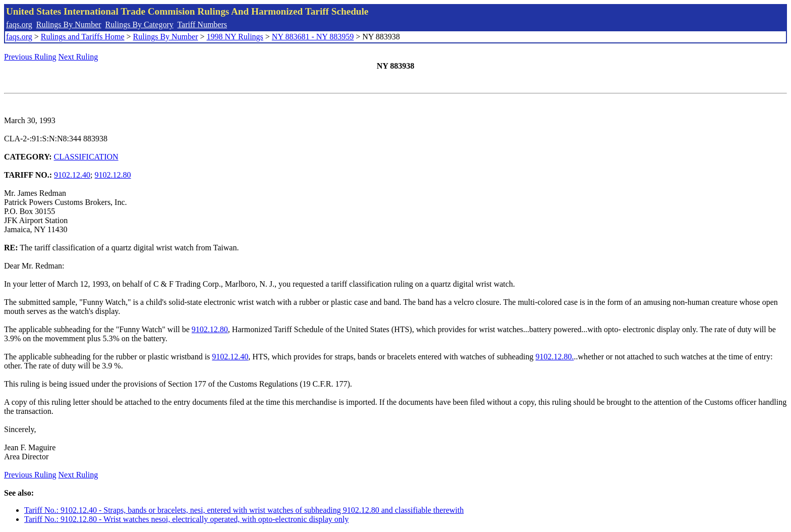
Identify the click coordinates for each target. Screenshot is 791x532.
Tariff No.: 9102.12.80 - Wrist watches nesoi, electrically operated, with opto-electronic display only (186, 519)
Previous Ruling (30, 56)
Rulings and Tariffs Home (83, 36)
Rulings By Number (68, 24)
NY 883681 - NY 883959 (313, 36)
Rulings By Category (139, 24)
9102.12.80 (113, 175)
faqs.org (19, 24)
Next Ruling (78, 56)
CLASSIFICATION (86, 156)
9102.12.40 (72, 175)
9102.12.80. (555, 356)
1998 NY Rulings (235, 36)
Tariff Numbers (202, 24)
